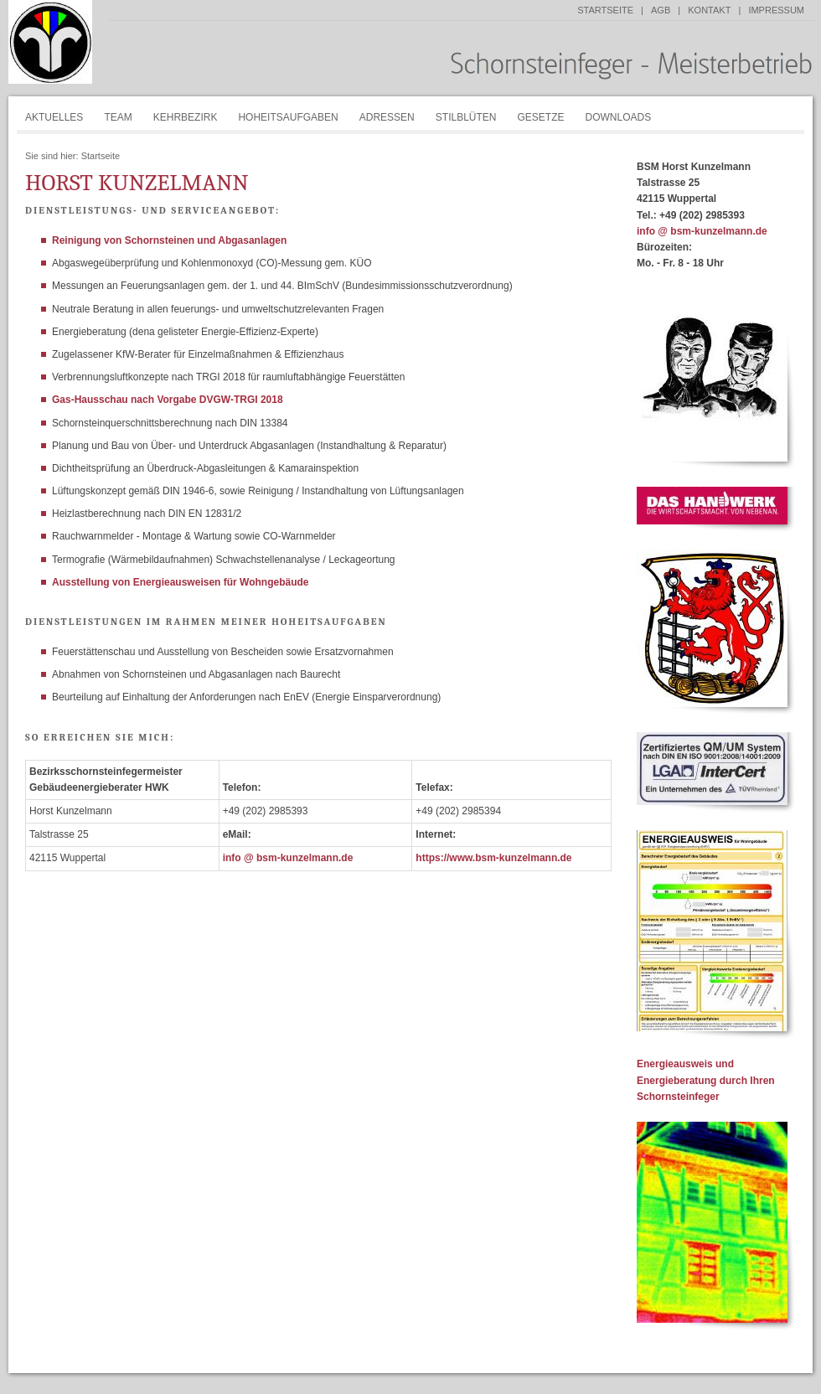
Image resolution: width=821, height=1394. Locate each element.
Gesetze (540, 117)
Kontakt (709, 10)
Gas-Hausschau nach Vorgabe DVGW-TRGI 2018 (167, 399)
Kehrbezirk (185, 117)
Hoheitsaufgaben (288, 117)
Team (118, 117)
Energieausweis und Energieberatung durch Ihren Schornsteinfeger (706, 1080)
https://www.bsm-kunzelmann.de (493, 858)
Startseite (605, 10)
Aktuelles (54, 117)
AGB (660, 10)
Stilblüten (466, 117)
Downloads (619, 117)
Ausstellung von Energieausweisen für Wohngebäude (180, 582)
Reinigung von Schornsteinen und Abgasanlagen (169, 240)
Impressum (776, 10)
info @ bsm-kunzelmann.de (288, 858)
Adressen (387, 117)
